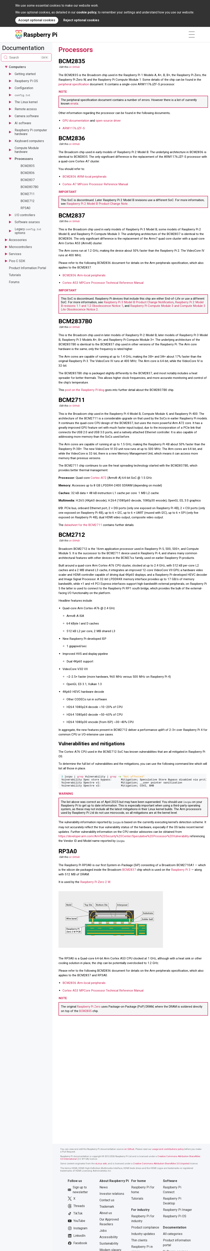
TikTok (75, 1215)
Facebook (77, 1245)
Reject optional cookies (81, 20)
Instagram (77, 1230)
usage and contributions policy (168, 1151)
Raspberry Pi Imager (177, 1211)
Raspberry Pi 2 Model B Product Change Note (97, 203)
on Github (129, 1151)
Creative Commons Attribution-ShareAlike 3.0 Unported (161, 1165)
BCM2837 (129, 871)
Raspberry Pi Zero (88, 1008)
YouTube (76, 1223)
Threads (76, 1208)
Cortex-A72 (99, 478)
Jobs (103, 1232)
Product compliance (145, 1229)
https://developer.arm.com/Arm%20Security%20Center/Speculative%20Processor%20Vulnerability (123, 838)
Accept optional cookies (36, 20)
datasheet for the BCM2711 (83, 525)
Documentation (23, 47)
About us (105, 1215)
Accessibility (108, 1239)
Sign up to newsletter (78, 1191)
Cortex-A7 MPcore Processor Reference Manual (95, 184)
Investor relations (111, 1195)
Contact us (106, 1202)
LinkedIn (76, 1238)
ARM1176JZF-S (73, 128)
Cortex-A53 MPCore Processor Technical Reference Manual (102, 283)
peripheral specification (73, 84)
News (103, 1189)
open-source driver (108, 120)
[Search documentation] (26, 57)
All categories (172, 1236)
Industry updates (143, 1236)
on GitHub (74, 67)
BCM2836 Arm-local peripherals (84, 275)
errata (74, 103)
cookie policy (86, 12)
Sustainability (108, 1245)
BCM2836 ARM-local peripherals (84, 176)
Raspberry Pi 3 (181, 871)
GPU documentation (75, 120)
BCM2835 (85, 1013)
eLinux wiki (101, 1165)
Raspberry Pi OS (174, 1218)
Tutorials (137, 1200)
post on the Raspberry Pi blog (84, 390)
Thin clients (139, 1242)
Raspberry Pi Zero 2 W (95, 884)
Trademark (106, 1208)
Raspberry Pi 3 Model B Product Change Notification (139, 302)
